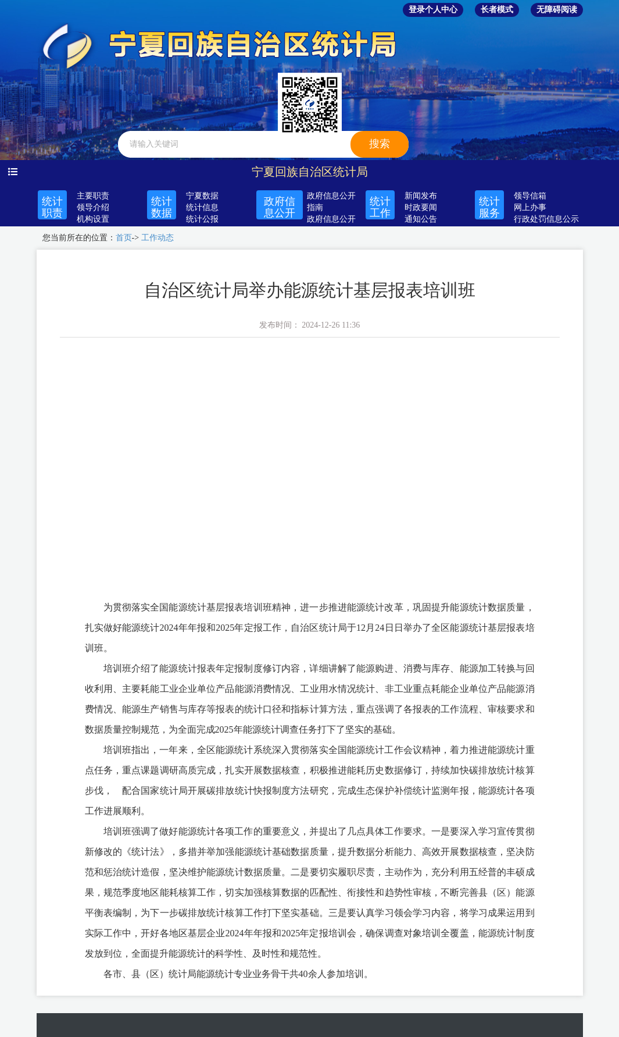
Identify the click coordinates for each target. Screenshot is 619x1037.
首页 (124, 237)
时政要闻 (421, 207)
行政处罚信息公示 (546, 219)
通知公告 (421, 219)
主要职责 (93, 195)
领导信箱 (530, 195)
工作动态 (157, 237)
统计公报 (202, 219)
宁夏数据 (202, 195)
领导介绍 (93, 207)
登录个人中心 (433, 9)
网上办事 (530, 207)
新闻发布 (421, 195)
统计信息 (202, 207)
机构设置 (93, 219)
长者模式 (497, 9)
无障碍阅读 (556, 9)
